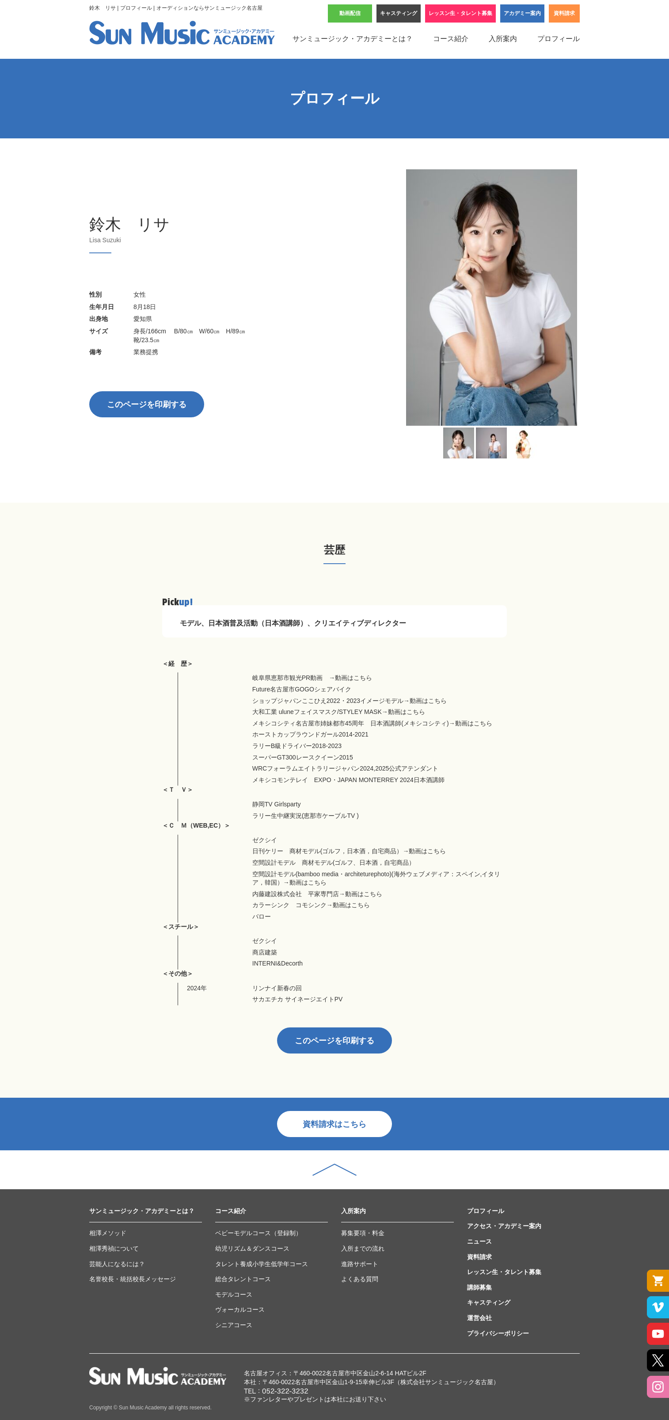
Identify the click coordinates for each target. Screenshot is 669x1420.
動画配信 (350, 13)
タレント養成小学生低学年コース (261, 1263)
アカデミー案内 (522, 13)
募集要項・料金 (362, 1233)
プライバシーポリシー (498, 1333)
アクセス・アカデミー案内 (504, 1225)
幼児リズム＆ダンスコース (252, 1248)
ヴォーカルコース (240, 1309)
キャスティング (398, 13)
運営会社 (479, 1317)
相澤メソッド (107, 1233)
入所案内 (503, 38)
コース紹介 (450, 38)
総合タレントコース (243, 1279)
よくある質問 (359, 1279)
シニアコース (233, 1324)
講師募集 (479, 1287)
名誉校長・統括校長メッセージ (132, 1279)
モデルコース (233, 1294)
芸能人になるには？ (117, 1263)
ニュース (479, 1241)
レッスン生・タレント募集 (460, 13)
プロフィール (558, 38)
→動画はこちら (350, 677)
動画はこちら (351, 904)
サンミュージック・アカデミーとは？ (353, 38)
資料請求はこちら (334, 1124)
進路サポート (359, 1263)
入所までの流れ (362, 1248)
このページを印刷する (146, 404)
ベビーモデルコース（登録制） (258, 1233)
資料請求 (564, 13)
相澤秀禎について (114, 1248)
